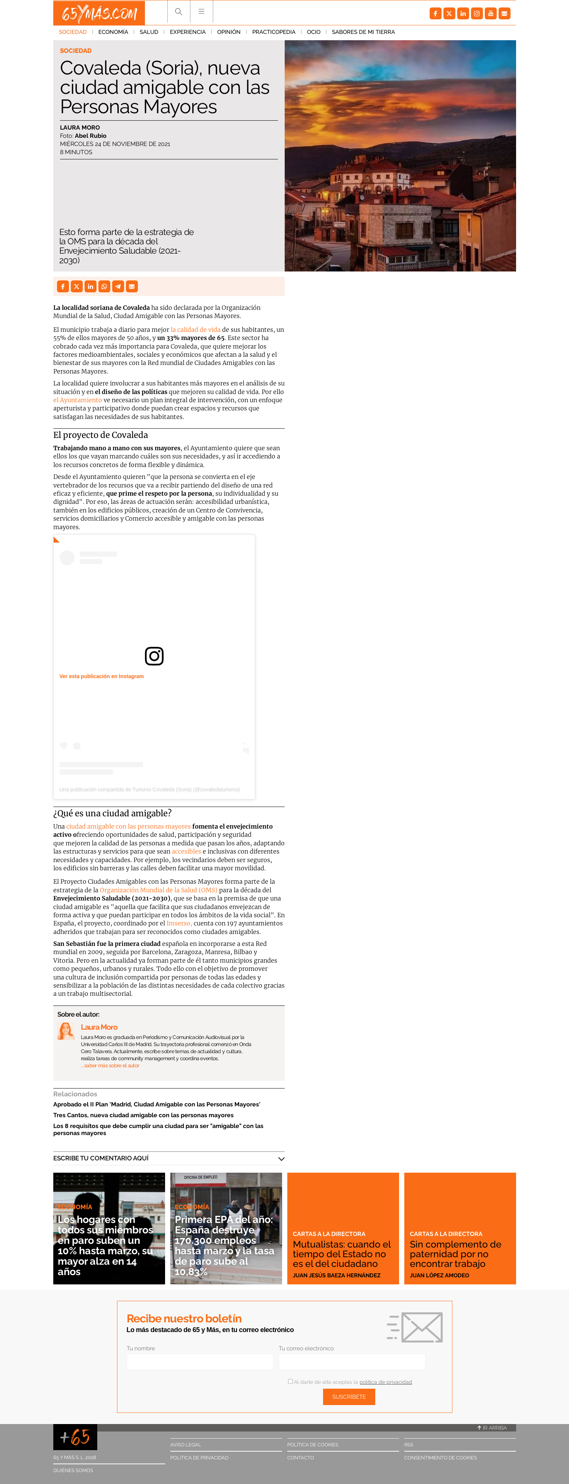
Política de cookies (312, 1445)
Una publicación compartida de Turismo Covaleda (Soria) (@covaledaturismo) (150, 789)
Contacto (300, 1458)
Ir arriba (492, 1428)
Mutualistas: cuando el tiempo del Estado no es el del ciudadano (339, 1249)
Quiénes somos (73, 1470)
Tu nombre (141, 1348)
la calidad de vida (195, 329)
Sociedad (73, 33)
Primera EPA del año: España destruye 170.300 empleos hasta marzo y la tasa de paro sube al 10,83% (224, 1245)
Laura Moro (80, 127)
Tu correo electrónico (306, 1348)
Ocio (313, 33)
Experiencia (188, 33)
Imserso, (179, 923)
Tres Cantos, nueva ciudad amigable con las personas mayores (143, 1115)
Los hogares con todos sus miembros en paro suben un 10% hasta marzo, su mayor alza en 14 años (108, 1245)
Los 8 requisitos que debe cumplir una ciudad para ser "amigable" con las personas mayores (158, 1129)
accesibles (186, 851)
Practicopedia (273, 33)
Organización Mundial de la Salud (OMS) (159, 890)
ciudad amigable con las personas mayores (128, 826)
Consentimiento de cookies (440, 1458)
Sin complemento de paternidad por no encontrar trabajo (457, 1254)
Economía (113, 33)
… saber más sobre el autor (110, 1065)
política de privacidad (386, 1382)
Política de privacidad (199, 1458)
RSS (408, 1445)
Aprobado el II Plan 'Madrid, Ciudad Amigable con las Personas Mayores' (156, 1104)
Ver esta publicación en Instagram (102, 676)
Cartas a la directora (330, 1224)
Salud (149, 33)
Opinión (229, 33)
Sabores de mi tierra (363, 33)
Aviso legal (185, 1445)
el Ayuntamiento (77, 400)
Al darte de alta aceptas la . (350, 1382)
